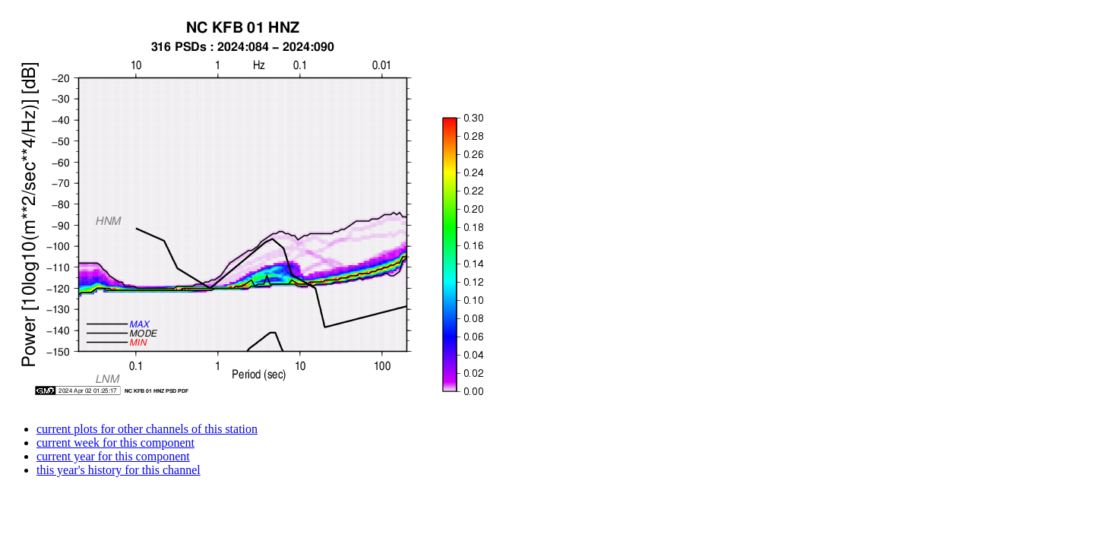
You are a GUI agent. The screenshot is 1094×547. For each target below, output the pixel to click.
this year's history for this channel (118, 469)
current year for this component (113, 456)
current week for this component (115, 442)
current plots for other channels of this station (147, 428)
